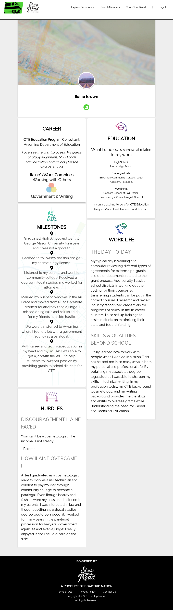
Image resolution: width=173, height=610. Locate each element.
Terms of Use (64, 591)
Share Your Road (136, 7)
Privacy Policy (87, 591)
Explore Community (82, 7)
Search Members (110, 7)
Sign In (163, 7)
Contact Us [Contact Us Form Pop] (109, 591)
